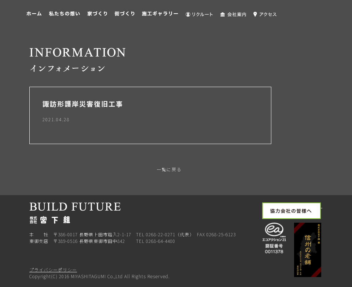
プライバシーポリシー (53, 269)
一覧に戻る (168, 169)
